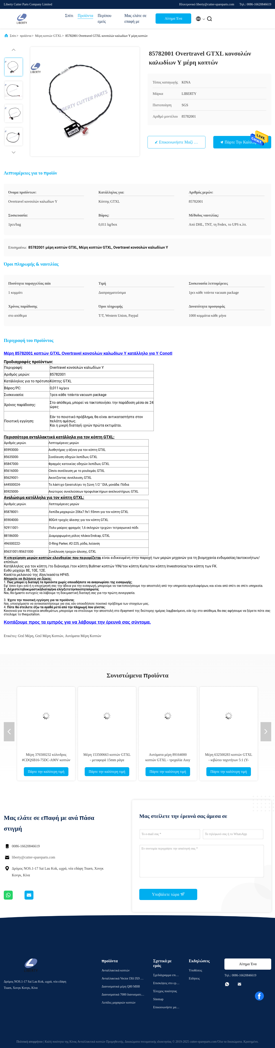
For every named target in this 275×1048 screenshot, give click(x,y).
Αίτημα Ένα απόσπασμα (173, 20)
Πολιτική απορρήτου (29, 1041)
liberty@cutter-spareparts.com (33, 857)
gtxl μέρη (25, 636)
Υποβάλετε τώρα (168, 894)
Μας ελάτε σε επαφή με (135, 18)
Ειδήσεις (194, 978)
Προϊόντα (85, 15)
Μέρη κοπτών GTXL (48, 36)
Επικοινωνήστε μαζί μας (180, 142)
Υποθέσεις (195, 970)
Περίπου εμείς (104, 18)
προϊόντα (25, 36)
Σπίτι (69, 15)
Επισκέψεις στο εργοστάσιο (166, 983)
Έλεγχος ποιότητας (165, 991)
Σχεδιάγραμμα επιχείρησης (166, 975)
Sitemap (158, 999)
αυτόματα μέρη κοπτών (83, 636)
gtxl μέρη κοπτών (49, 636)
